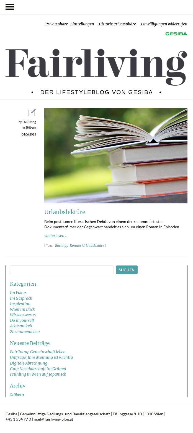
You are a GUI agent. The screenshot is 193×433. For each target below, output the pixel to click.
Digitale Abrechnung (28, 363)
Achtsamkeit (21, 325)
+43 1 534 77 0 (18, 419)
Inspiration (20, 303)
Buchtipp (61, 246)
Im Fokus (18, 292)
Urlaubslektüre (93, 246)
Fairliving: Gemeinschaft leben (38, 351)
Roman (75, 246)
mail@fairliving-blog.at (53, 419)
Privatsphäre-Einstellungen (69, 24)
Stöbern (17, 394)
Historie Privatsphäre (117, 24)
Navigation (10, 7)
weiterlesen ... (56, 235)
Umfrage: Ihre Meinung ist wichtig (41, 357)
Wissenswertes (23, 314)
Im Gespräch (21, 298)
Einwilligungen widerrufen (164, 24)
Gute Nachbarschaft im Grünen (38, 368)
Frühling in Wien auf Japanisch (38, 374)
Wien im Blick (22, 309)
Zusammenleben (25, 331)
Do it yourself (22, 320)
